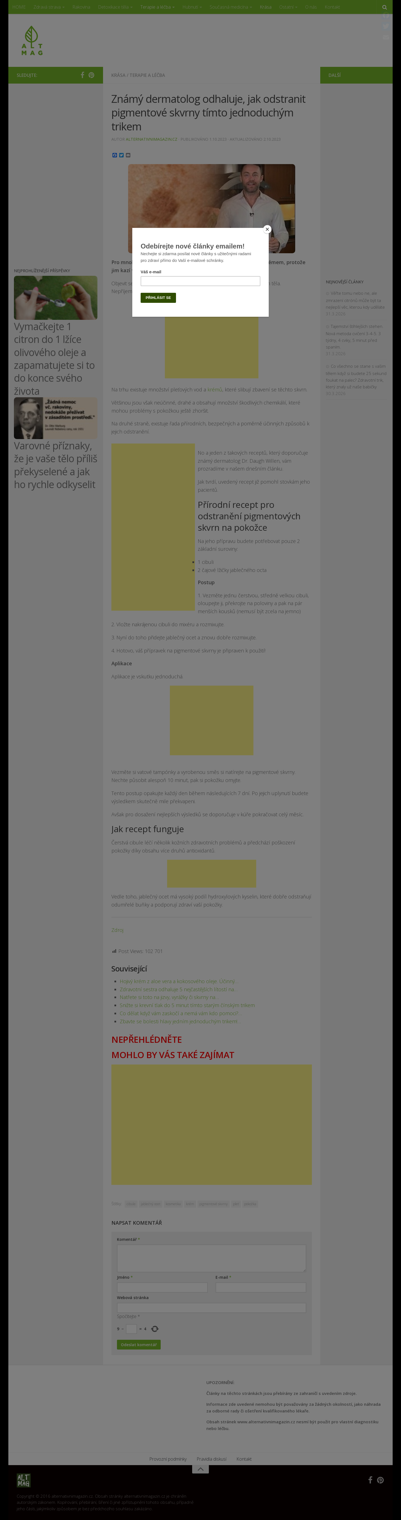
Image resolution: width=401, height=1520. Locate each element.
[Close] (267, 229)
